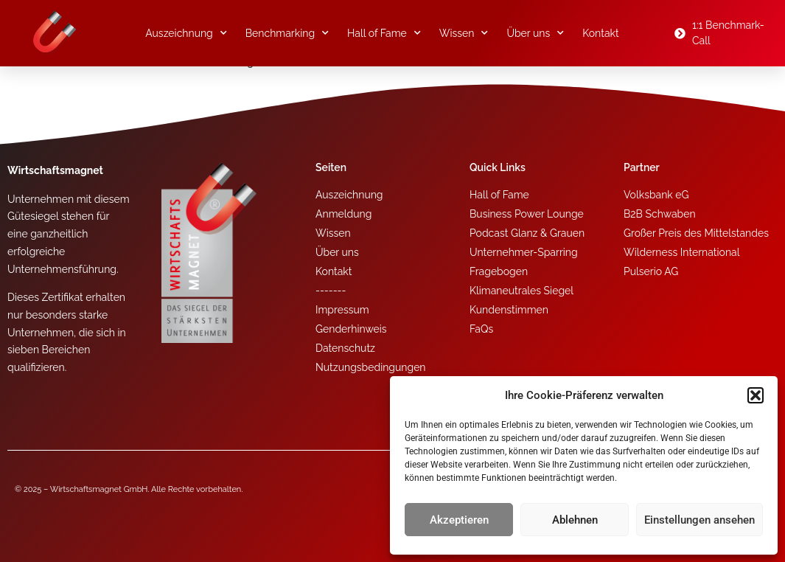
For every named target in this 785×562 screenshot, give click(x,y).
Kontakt (600, 33)
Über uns (535, 33)
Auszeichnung (186, 33)
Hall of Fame (384, 33)
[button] (755, 395)
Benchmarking (287, 33)
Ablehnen (575, 520)
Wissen (464, 33)
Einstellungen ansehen (699, 520)
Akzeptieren (459, 520)
